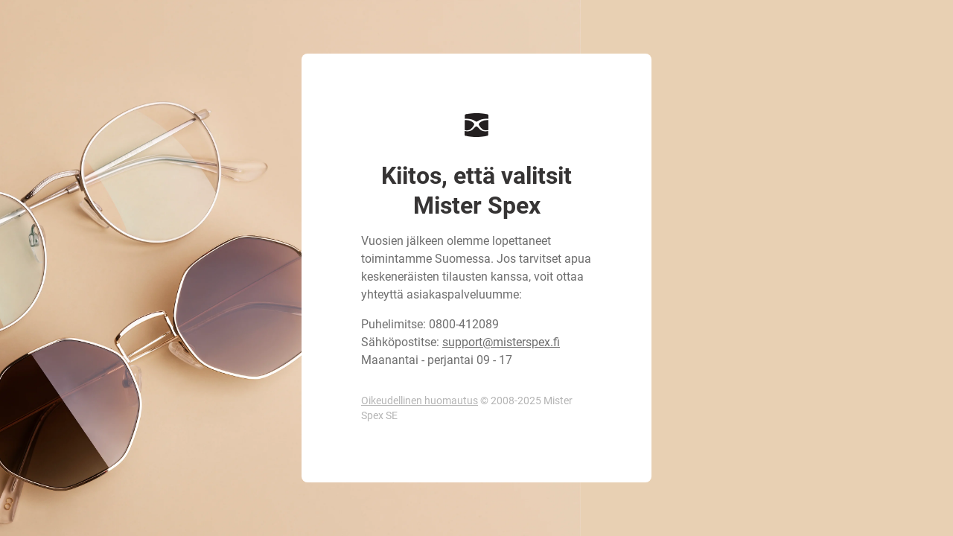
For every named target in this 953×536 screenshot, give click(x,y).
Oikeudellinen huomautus (419, 400)
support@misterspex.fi (501, 342)
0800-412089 (464, 324)
